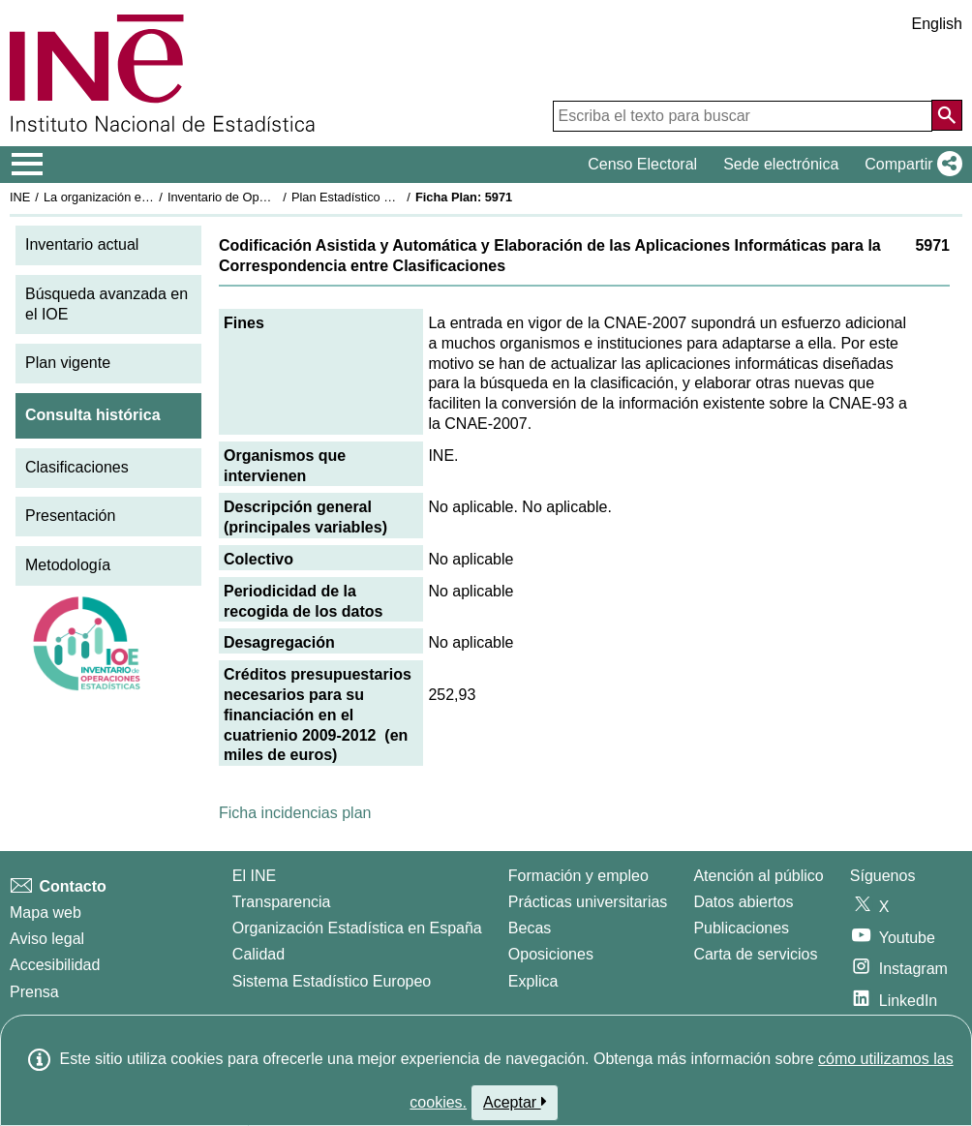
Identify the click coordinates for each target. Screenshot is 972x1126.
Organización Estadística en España (357, 928)
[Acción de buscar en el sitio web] (946, 115)
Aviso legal (47, 938)
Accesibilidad (55, 965)
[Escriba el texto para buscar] (742, 116)
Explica (533, 981)
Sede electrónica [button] (780, 164)
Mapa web (45, 912)
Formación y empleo (578, 875)
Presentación (70, 515)
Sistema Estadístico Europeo (331, 981)
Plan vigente (67, 362)
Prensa (34, 992)
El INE (254, 875)
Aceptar (514, 1102)
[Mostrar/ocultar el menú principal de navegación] (28, 164)
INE (20, 197)
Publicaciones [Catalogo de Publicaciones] (741, 928)
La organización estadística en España (150, 197)
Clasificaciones (77, 467)
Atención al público (758, 875)
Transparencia (281, 902)
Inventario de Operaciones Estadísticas (275, 197)
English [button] (937, 23)
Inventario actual (81, 244)
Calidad (258, 954)
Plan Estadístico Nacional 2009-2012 (393, 197)
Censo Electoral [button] (642, 164)
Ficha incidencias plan (295, 813)
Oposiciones (550, 954)
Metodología (67, 565)
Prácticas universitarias (588, 902)
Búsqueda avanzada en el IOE (106, 304)
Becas (529, 928)
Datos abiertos (743, 902)
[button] (909, 164)
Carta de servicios (755, 954)
